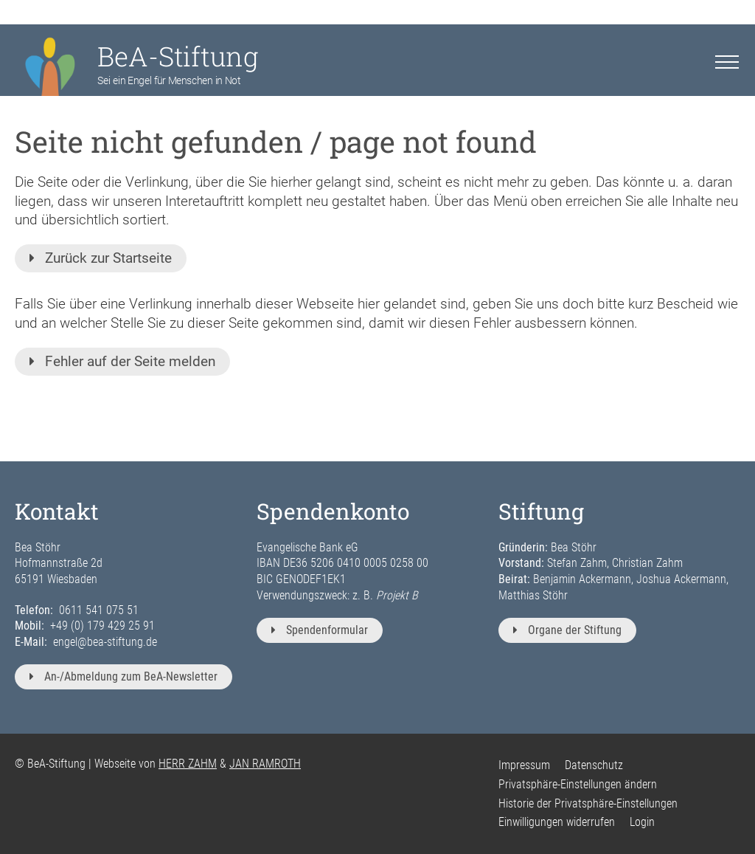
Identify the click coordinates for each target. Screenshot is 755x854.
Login (642, 822)
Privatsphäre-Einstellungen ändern (577, 784)
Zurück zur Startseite (100, 257)
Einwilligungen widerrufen (556, 822)
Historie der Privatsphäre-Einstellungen (588, 803)
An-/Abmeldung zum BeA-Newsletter (123, 676)
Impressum (524, 765)
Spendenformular (319, 630)
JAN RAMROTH (265, 764)
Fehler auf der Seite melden (122, 361)
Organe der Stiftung (567, 630)
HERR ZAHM (188, 764)
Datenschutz (594, 765)
